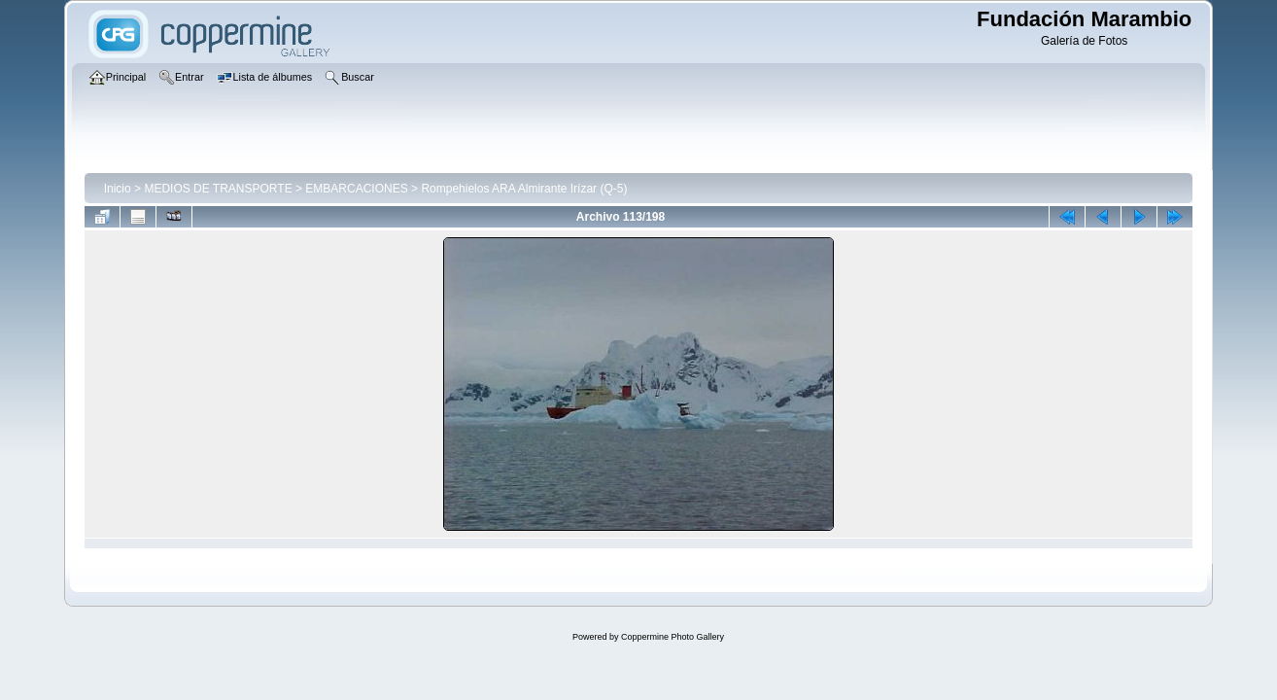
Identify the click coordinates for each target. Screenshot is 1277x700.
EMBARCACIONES (356, 188)
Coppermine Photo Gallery (672, 637)
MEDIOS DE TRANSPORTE (218, 188)
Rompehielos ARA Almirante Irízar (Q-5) (524, 188)
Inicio (117, 188)
